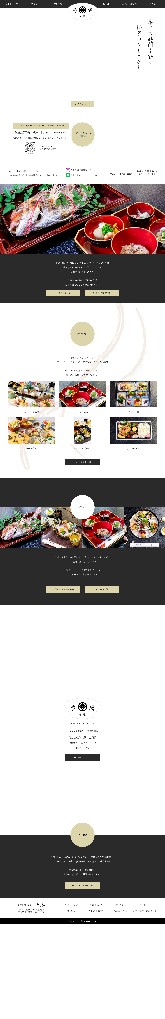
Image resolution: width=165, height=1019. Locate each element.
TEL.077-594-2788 (82, 979)
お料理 (106, 3)
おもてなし (59, 3)
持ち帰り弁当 (120, 1005)
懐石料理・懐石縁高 (63, 684)
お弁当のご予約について (145, 1005)
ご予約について (129, 3)
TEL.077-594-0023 (88, 837)
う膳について (35, 3)
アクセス (153, 3)
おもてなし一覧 (82, 556)
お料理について (101, 387)
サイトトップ (11, 3)
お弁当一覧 (101, 684)
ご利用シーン (63, 387)
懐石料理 (71, 1005)
